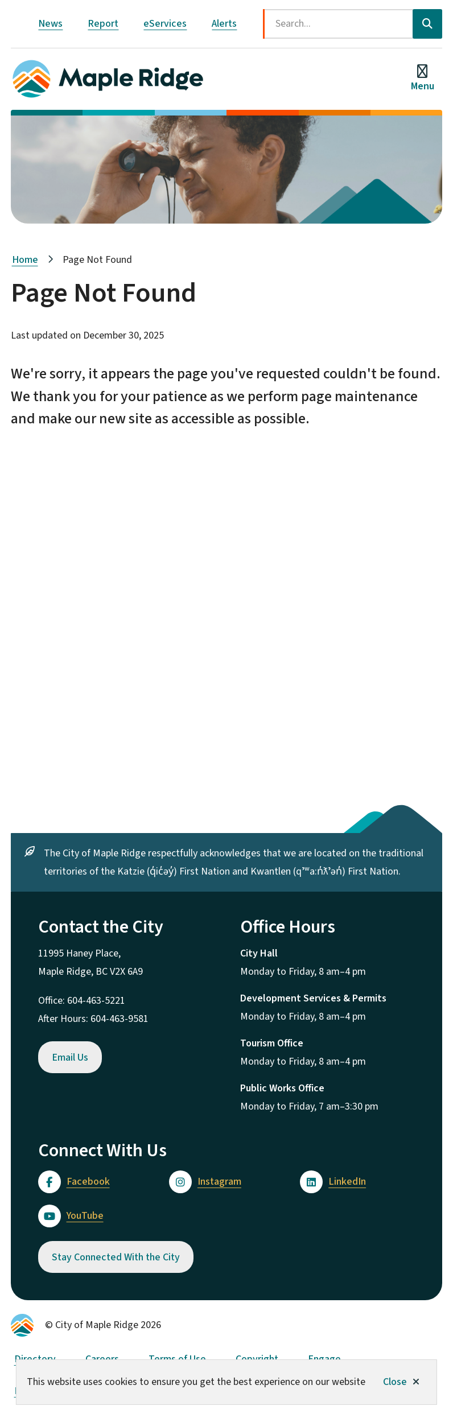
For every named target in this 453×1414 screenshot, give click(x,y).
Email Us (70, 1057)
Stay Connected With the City (116, 1257)
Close (395, 1382)
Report (103, 24)
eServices (165, 24)
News (50, 24)
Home (25, 260)
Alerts (224, 24)
